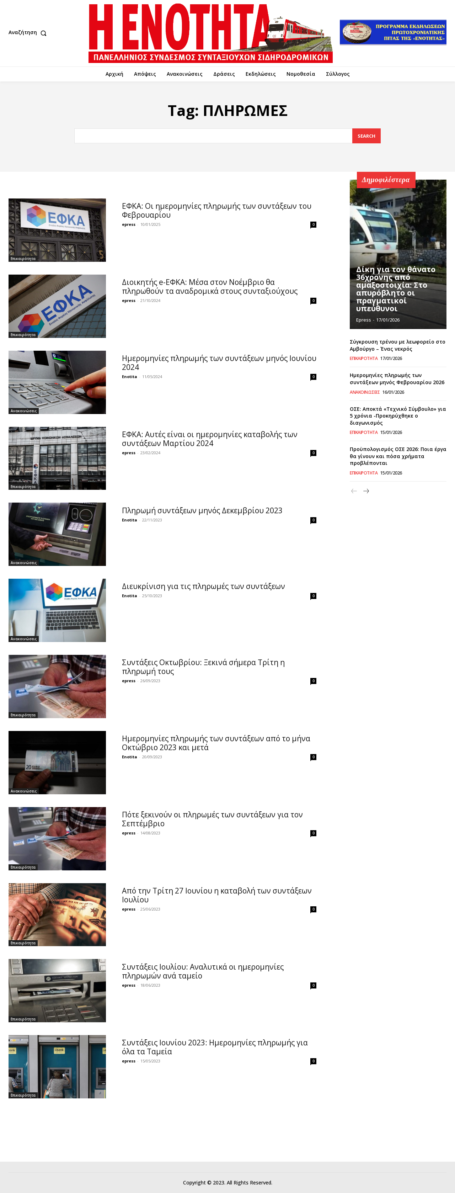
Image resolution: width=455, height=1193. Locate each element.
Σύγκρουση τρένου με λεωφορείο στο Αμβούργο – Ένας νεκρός (397, 345)
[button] (29, 33)
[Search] (366, 136)
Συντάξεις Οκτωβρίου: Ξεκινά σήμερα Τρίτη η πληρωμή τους (203, 666)
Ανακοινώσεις (24, 410)
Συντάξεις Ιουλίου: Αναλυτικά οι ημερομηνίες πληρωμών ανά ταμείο (203, 971)
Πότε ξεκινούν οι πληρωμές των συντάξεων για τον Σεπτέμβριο (212, 819)
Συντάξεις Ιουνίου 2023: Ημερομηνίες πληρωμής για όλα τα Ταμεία (215, 1047)
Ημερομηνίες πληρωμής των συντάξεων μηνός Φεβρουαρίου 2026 (397, 379)
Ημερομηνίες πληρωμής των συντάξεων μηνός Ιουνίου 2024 (219, 362)
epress (128, 224)
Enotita (129, 376)
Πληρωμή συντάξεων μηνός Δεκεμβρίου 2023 (202, 510)
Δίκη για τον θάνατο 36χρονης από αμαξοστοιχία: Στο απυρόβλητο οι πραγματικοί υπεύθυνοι (393, 290)
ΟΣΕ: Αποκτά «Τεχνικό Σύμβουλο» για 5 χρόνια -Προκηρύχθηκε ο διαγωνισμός (398, 415)
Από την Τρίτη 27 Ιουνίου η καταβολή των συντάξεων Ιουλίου (217, 895)
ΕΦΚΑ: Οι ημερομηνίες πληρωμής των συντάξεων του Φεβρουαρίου (216, 210)
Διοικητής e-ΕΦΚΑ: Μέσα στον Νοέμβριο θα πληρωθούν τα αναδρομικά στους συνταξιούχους (210, 286)
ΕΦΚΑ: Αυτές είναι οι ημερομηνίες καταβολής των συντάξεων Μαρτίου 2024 (210, 438)
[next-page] (365, 491)
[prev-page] (354, 491)
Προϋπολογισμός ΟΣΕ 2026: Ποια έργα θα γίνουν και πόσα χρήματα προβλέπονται (398, 456)
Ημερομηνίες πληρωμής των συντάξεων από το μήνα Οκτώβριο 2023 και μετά (216, 742)
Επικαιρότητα (23, 258)
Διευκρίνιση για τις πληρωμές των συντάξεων (203, 586)
